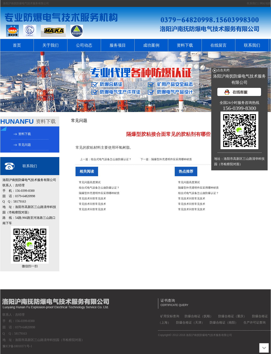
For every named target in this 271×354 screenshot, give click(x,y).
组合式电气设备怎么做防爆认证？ (111, 159)
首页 (17, 45)
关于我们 (50, 45)
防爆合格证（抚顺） (199, 316)
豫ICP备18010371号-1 (17, 346)
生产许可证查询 (254, 322)
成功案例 (151, 45)
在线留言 (218, 45)
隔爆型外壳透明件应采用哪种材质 (171, 159)
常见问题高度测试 (90, 182)
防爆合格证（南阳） (224, 322)
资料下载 (185, 45)
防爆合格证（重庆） (232, 316)
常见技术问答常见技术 (92, 198)
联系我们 (252, 3)
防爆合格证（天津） (190, 322)
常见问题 (24, 144)
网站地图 (265, 3)
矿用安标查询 (169, 316)
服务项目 (118, 45)
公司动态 (84, 45)
